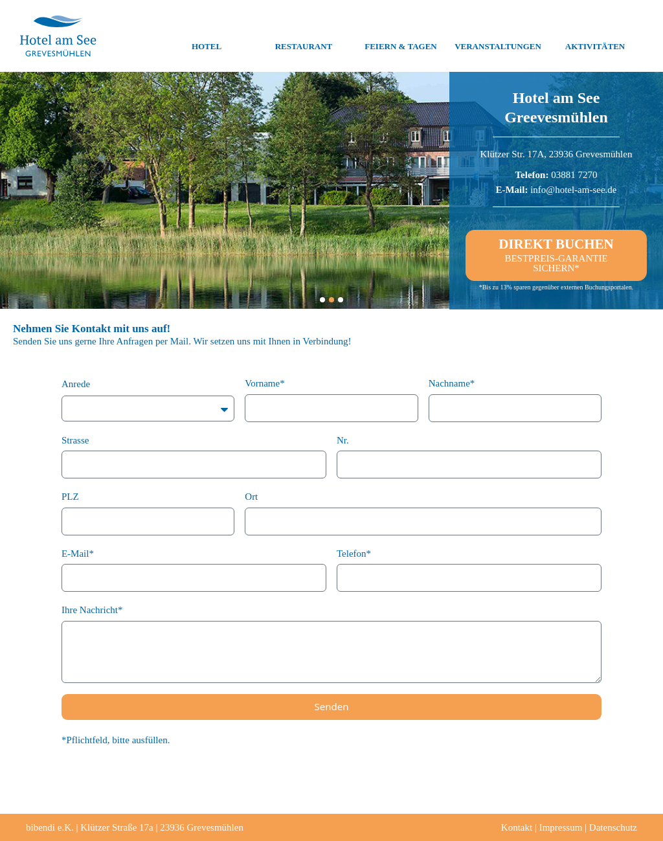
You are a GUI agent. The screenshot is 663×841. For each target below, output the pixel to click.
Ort (251, 496)
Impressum (561, 827)
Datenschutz (613, 827)
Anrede (76, 384)
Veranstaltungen (498, 36)
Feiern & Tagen (400, 36)
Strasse (75, 440)
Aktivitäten (595, 36)
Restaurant (304, 36)
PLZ (70, 496)
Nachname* (452, 383)
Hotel (206, 36)
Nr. (343, 440)
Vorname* (264, 383)
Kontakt (516, 827)
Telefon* (354, 553)
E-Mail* (78, 553)
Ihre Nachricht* (92, 610)
